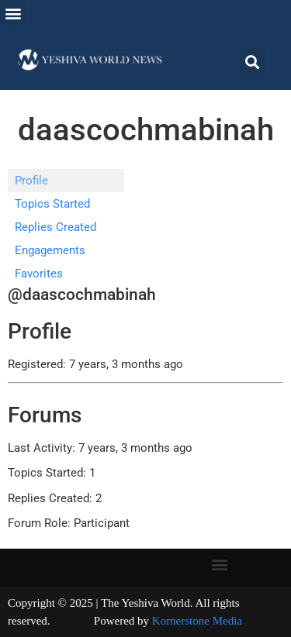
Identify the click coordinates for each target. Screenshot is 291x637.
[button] (13, 13)
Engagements (50, 250)
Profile (31, 181)
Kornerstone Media (197, 621)
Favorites (39, 274)
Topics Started (52, 204)
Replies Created (55, 227)
